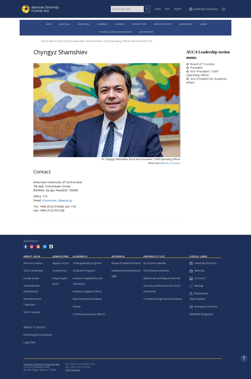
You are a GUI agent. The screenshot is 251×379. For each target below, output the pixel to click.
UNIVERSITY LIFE (139, 24)
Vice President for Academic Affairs (206, 80)
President (194, 67)
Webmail (197, 270)
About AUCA (56, 41)
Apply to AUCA (61, 263)
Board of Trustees (200, 64)
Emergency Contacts (203, 306)
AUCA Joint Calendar (154, 263)
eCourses (197, 278)
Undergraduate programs (87, 263)
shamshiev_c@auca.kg (57, 200)
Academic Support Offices (87, 291)
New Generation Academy (87, 299)
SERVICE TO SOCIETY (163, 24)
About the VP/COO (141, 41)
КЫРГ (177, 9)
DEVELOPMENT (185, 24)
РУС (167, 9)
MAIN (48, 24)
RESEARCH (119, 24)
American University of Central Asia (42, 364)
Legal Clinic (30, 342)
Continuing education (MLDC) (89, 314)
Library (77, 306)
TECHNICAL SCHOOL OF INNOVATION (115, 32)
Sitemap (196, 285)
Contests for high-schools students (162, 299)
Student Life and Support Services (161, 278)
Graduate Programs (84, 270)
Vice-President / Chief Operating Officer (107, 41)
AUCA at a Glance (33, 263)
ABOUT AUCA (64, 24)
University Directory (203, 263)
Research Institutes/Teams (126, 263)
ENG (158, 9)
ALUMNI (203, 24)
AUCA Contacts (32, 312)
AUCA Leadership (74, 41)
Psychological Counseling (38, 334)
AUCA (44, 41)
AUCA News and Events (156, 270)
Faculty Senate (31, 278)
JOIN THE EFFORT (146, 32)
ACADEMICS (102, 24)
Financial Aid (59, 270)
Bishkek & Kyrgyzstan (201, 314)
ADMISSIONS (83, 24)
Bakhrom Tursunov (169, 163)
